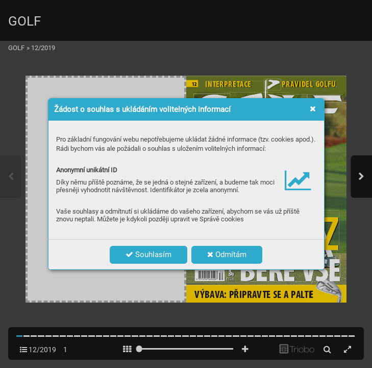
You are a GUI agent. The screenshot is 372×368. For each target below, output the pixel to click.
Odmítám (226, 254)
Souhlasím (148, 254)
